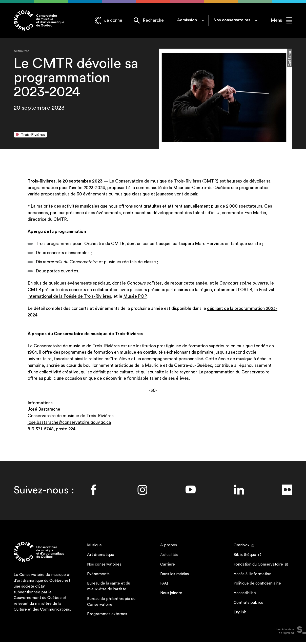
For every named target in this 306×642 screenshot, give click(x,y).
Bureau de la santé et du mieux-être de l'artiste (108, 586)
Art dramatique (100, 555)
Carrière (167, 564)
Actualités (169, 555)
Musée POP (135, 296)
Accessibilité (245, 593)
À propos (168, 545)
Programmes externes (107, 614)
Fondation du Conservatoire (258, 564)
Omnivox (241, 545)
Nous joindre (171, 593)
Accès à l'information (252, 574)
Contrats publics (248, 603)
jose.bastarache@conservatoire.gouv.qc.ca (69, 422)
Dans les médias (174, 574)
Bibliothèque (245, 555)
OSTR (246, 290)
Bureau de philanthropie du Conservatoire (111, 602)
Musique (94, 545)
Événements (98, 574)
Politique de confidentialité (257, 583)
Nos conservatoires (104, 564)
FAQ (164, 583)
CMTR (34, 290)
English (240, 612)
